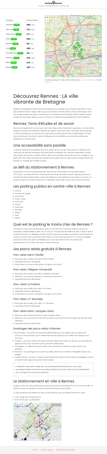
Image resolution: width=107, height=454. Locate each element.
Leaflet (88, 76)
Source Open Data (88, 80)
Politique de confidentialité (65, 450)
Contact (35, 450)
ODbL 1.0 (48, 82)
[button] (78, 55)
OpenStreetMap (97, 76)
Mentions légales (47, 450)
